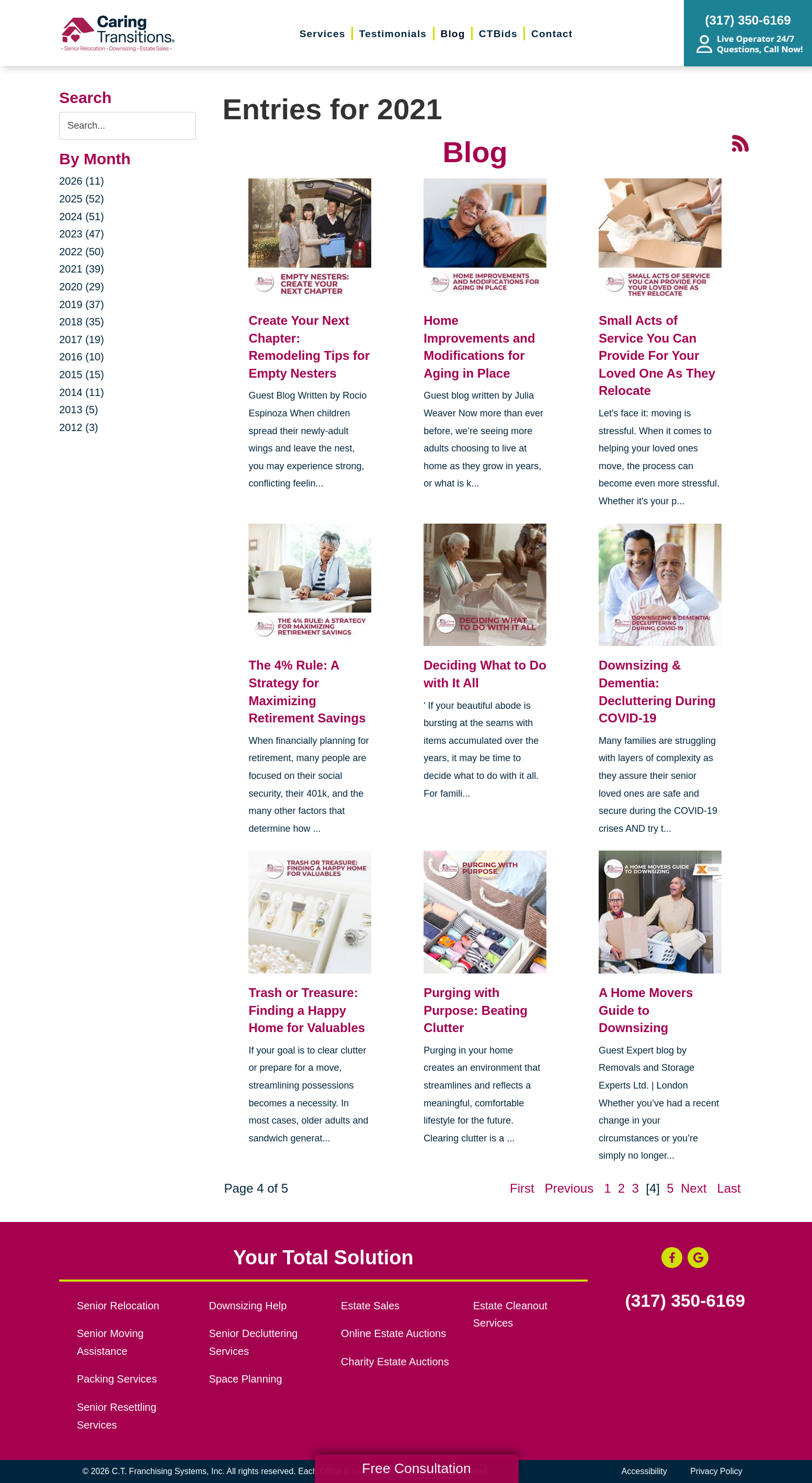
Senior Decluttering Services (253, 1342)
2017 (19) (81, 339)
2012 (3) (78, 427)
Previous (569, 1188)
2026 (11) (81, 181)
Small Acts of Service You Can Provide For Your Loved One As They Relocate (657, 355)
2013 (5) (78, 409)
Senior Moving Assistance (110, 1342)
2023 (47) (81, 234)
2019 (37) (81, 304)
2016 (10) (81, 357)
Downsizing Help (248, 1305)
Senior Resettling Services (116, 1416)
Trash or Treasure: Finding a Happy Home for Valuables (306, 1010)
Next (693, 1188)
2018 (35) (81, 321)
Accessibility (644, 1471)
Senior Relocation (118, 1305)
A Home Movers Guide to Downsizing (646, 1010)
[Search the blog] (127, 126)
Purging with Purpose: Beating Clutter (476, 1010)
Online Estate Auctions (393, 1333)
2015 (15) (81, 374)
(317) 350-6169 (685, 1301)
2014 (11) (81, 392)
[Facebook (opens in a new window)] (671, 1257)
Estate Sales (370, 1305)
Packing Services (117, 1379)
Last (728, 1188)
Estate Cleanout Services (510, 1314)
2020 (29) (81, 286)
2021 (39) (81, 269)
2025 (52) (81, 199)
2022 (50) (81, 251)
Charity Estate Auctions (395, 1361)
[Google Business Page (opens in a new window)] (698, 1257)
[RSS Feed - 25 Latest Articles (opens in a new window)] (740, 142)
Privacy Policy (716, 1471)
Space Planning (245, 1379)
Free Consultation (416, 1468)
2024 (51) (81, 216)
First (522, 1188)
